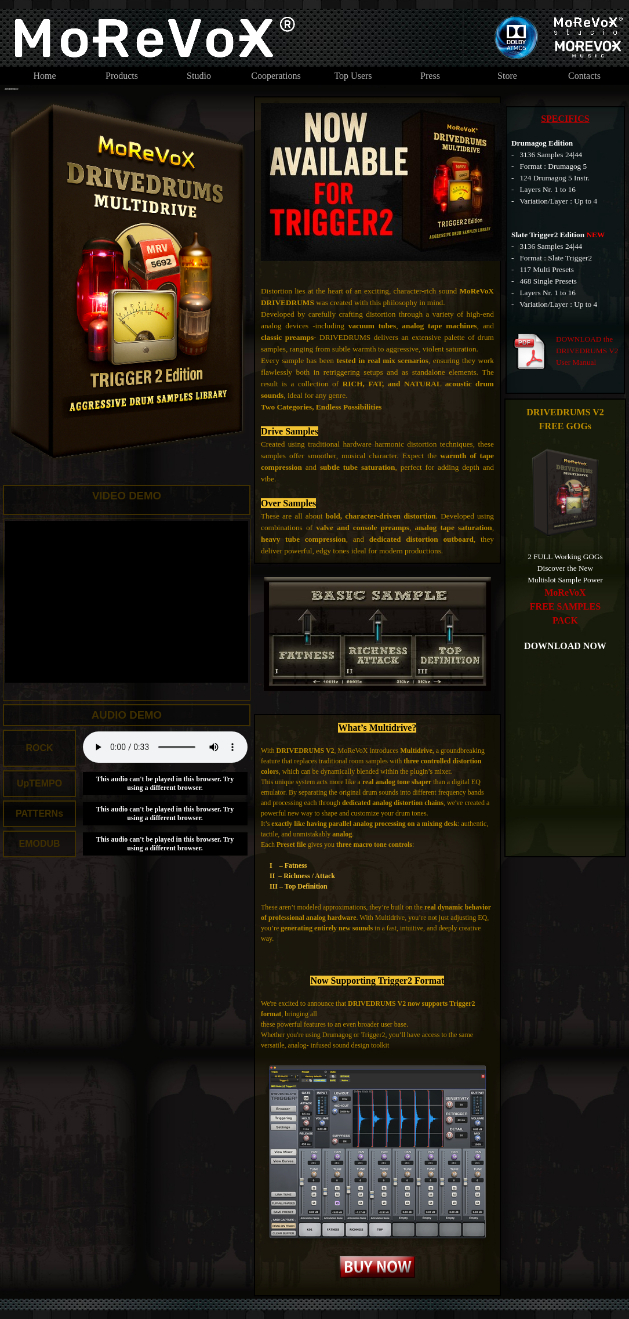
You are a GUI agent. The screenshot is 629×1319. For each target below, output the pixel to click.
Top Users (353, 76)
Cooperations (275, 76)
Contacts (584, 76)
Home (44, 76)
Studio (199, 76)
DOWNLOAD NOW (565, 646)
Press (430, 76)
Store (507, 76)
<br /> (165, 747)
